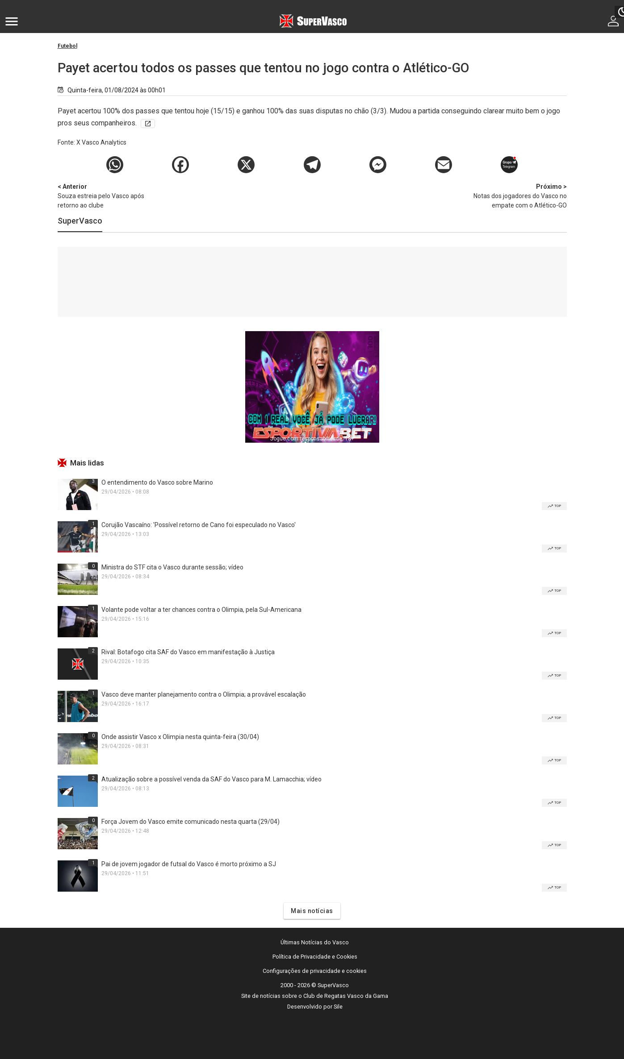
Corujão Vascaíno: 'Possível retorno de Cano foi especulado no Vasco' (198, 524)
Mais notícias (312, 910)
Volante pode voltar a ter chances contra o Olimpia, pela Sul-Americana (201, 609)
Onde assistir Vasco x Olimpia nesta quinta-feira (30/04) (180, 736)
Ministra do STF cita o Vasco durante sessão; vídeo (172, 567)
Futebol (67, 46)
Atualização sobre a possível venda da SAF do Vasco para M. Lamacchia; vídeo (211, 779)
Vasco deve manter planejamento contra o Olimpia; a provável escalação (203, 694)
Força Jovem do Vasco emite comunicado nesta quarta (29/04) (190, 821)
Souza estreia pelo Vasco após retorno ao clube (104, 195)
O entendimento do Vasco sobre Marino (157, 482)
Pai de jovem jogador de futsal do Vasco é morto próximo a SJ (188, 864)
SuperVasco (80, 220)
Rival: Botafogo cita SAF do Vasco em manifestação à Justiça (188, 652)
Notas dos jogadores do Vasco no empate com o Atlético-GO (520, 195)
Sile (338, 1006)
